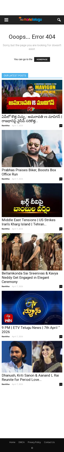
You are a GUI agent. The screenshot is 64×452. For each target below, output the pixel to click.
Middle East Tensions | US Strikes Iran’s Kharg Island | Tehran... (28, 222)
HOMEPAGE (42, 59)
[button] (59, 19)
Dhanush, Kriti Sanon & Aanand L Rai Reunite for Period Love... (30, 377)
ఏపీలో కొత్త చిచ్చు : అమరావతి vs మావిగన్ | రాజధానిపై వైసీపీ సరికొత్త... (32, 119)
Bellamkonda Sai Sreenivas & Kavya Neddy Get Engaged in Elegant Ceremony (30, 277)
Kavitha (6, 125)
